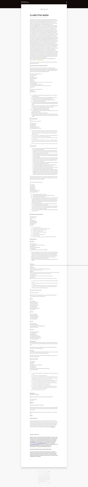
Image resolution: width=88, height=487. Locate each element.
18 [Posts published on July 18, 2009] (47, 477)
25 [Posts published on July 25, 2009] (47, 479)
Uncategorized (41, 17)
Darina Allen (32, 17)
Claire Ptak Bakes (39, 15)
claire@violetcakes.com (40, 59)
